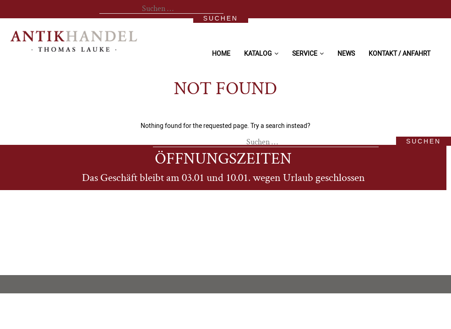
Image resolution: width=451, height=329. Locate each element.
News (346, 53)
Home (221, 53)
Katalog (258, 53)
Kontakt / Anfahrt (399, 53)
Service (304, 53)
